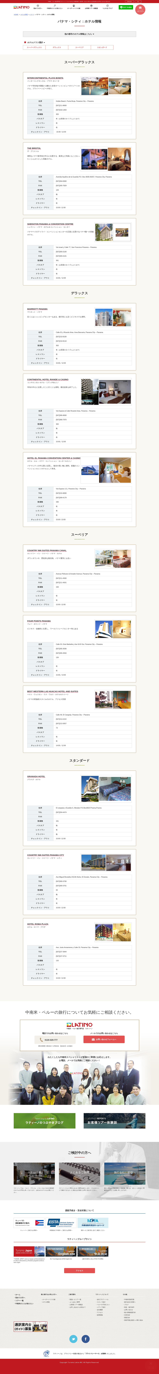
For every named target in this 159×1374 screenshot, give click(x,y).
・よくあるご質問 (74, 1302)
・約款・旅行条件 (128, 1307)
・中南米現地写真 (128, 1299)
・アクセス (99, 1312)
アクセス (79, 1271)
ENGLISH (129, 1)
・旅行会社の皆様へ (129, 1302)
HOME (16, 14)
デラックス (57, 47)
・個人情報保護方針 (129, 1312)
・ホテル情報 (45, 1302)
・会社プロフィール (102, 1299)
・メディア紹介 (101, 1307)
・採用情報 (99, 1315)
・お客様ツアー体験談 (75, 1304)
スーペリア (79, 47)
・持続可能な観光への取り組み (133, 1320)
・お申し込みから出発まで (77, 1307)
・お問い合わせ (128, 1310)
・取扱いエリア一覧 (74, 1299)
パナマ (32, 14)
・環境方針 (126, 1317)
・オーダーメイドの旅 (48, 1299)
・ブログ (126, 1304)
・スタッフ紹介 (101, 1302)
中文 (138, 1)
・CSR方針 (126, 1315)
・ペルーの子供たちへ (103, 1304)
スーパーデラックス (34, 47)
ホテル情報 (24, 14)
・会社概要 (99, 1310)
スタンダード (102, 47)
